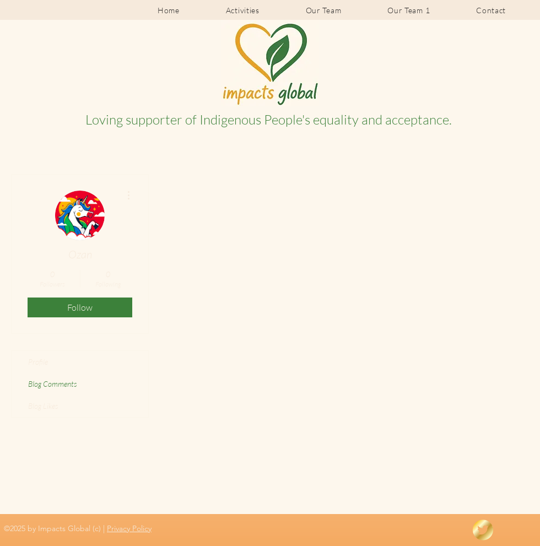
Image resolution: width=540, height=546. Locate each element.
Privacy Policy (129, 528)
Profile (38, 361)
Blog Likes (43, 405)
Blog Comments (52, 383)
